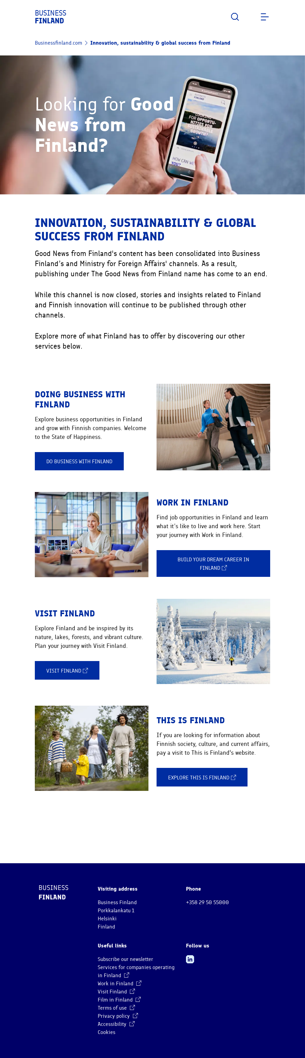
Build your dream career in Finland (213, 564)
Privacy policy (118, 1016)
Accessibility (116, 1024)
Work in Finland (119, 983)
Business (50, 16)
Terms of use (116, 1008)
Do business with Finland (79, 461)
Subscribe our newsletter (125, 959)
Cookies (106, 1032)
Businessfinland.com (58, 43)
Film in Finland (119, 999)
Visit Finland (67, 670)
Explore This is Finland (202, 777)
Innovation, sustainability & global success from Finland (160, 42)
